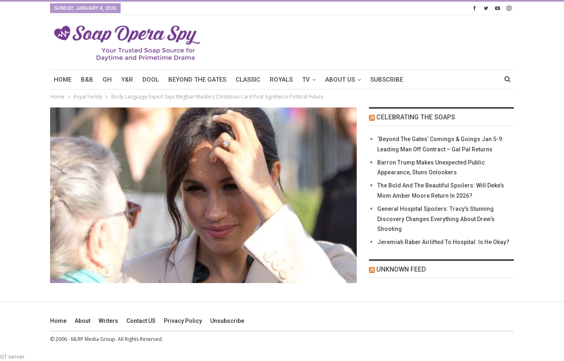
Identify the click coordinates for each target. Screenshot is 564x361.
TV (306, 79)
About (82, 321)
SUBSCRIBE (386, 79)
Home (58, 321)
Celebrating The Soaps (415, 117)
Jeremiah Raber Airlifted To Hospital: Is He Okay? (443, 242)
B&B (87, 79)
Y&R (127, 79)
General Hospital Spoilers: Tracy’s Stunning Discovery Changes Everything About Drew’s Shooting (436, 219)
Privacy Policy (183, 321)
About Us (340, 79)
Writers (108, 321)
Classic (248, 79)
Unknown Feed (401, 269)
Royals (281, 79)
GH (107, 79)
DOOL (150, 79)
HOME (62, 79)
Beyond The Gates (197, 79)
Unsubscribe (227, 321)
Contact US (141, 321)
